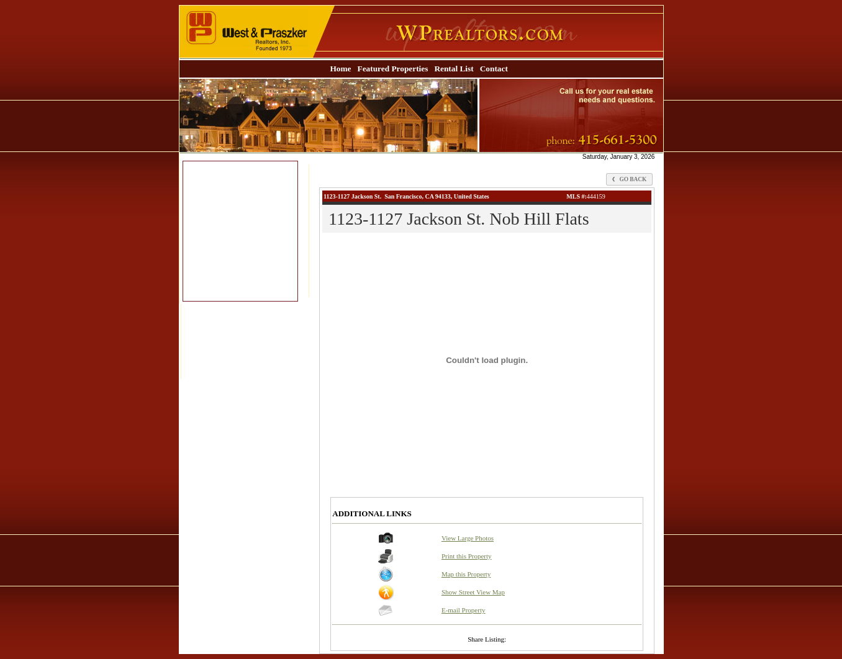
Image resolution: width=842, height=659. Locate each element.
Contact (494, 68)
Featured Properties (393, 68)
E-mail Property (463, 610)
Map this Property (466, 574)
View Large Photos (467, 538)
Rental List (453, 68)
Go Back (629, 179)
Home (340, 68)
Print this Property (466, 556)
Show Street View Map (473, 592)
